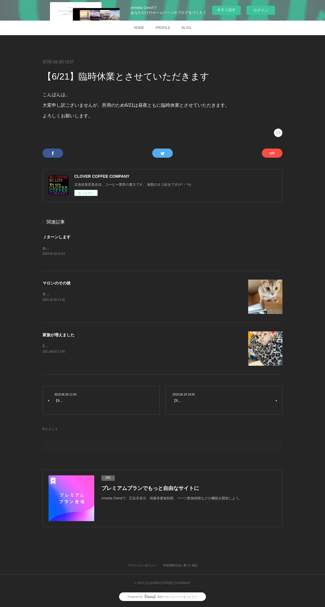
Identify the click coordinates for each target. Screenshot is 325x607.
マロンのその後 (57, 283)
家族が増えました (59, 335)
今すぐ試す (226, 10)
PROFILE (163, 28)
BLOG (186, 28)
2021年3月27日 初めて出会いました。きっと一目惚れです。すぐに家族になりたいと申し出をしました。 (125, 346)
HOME (139, 28)
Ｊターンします (57, 237)
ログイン (260, 10)
